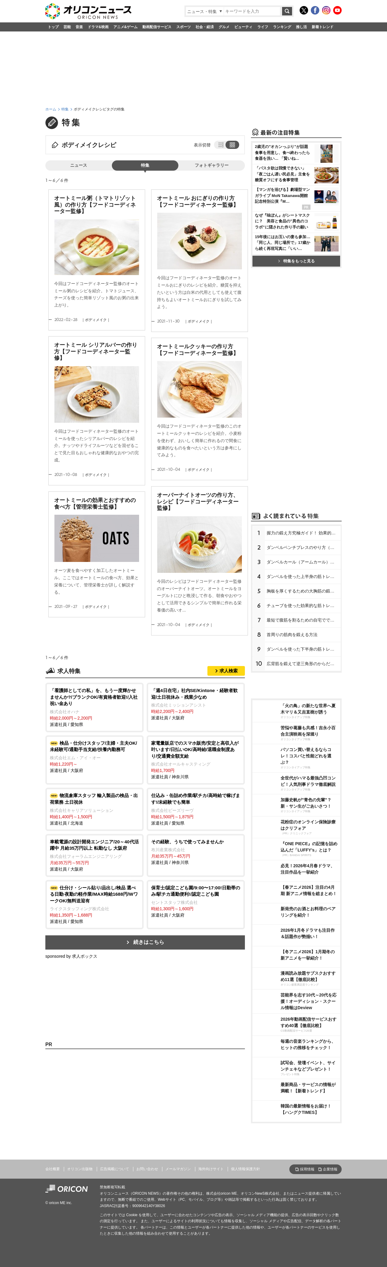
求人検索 (229, 670)
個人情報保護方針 (245, 1169)
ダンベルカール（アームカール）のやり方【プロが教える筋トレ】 (304, 562)
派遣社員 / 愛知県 (94, 707)
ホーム (50, 109)
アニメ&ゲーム (125, 27)
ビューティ (243, 27)
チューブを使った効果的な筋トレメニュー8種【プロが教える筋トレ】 (304, 605)
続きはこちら (148, 942)
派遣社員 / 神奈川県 (195, 760)
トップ (53, 27)
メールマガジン (178, 1169)
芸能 (67, 27)
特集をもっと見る (296, 261)
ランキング (282, 27)
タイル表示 (232, 145)
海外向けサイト (211, 1169)
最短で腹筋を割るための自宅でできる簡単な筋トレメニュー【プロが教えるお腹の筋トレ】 (304, 620)
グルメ (224, 27)
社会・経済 (205, 27)
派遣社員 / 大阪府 (195, 703)
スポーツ (183, 27)
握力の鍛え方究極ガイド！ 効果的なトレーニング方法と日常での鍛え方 (304, 532)
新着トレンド (322, 27)
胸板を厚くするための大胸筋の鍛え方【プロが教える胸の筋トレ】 (304, 591)
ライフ (262, 27)
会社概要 (52, 1169)
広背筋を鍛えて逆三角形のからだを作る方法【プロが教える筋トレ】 (304, 663)
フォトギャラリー (212, 165)
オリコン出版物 (80, 1169)
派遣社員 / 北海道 (94, 808)
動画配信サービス (156, 27)
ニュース (78, 165)
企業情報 (330, 1169)
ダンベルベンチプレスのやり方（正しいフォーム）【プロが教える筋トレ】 (304, 547)
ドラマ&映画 (98, 27)
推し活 (301, 27)
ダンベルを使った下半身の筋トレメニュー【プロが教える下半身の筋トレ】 (304, 649)
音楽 (79, 27)
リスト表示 (220, 145)
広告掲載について (114, 1169)
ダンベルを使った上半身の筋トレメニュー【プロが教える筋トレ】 (304, 576)
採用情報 (307, 1169)
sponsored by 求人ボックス (71, 956)
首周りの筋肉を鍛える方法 (292, 634)
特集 (65, 109)
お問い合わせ (147, 1169)
